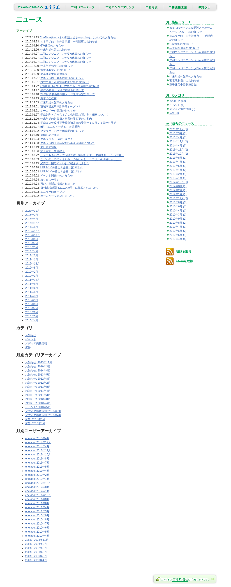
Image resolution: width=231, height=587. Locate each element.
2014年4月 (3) (177, 145)
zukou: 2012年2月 (36, 548)
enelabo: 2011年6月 (37, 503)
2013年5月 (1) (177, 165)
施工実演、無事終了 (52, 151)
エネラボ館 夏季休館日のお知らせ (62, 78)
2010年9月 (31, 300)
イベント (30, 339)
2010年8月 (31, 304)
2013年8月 (31, 239)
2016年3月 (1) (177, 133)
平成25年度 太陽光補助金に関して (62, 90)
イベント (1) (176, 105)
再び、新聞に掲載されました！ (59, 183)
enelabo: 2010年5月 (37, 531)
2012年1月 (31, 275)
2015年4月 (31, 218)
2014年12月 (32, 223)
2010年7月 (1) (177, 226)
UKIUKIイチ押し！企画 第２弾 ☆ (61, 167)
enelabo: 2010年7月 (37, 523)
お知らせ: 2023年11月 (38, 362)
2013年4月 (31, 251)
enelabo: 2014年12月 (38, 442)
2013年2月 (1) (177, 174)
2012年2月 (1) (177, 190)
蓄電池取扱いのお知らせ (55, 70)
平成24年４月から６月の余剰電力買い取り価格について (74, 114)
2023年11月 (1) (178, 129)
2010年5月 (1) (177, 235)
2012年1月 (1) (177, 194)
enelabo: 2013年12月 (38, 450)
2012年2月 (31, 271)
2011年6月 (31, 288)
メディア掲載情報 (36, 343)
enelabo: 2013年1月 (37, 478)
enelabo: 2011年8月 (37, 499)
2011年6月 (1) (177, 206)
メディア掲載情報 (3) (182, 109)
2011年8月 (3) (177, 202)
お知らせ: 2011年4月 (38, 390)
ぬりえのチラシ (49, 179)
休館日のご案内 (49, 135)
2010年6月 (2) (177, 230)
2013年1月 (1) (177, 178)
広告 (28, 347)
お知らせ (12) (177, 100)
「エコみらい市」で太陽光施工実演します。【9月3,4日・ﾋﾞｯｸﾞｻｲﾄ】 (82, 155)
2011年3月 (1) (177, 214)
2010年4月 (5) (177, 239)
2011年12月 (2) (178, 198)
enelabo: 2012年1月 (37, 491)
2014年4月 (31, 227)
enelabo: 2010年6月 (37, 527)
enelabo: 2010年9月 (37, 515)
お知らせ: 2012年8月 (38, 378)
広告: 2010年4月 (35, 423)
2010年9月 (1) (177, 218)
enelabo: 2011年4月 (37, 507)
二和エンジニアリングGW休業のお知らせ (65, 53)
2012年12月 (32, 263)
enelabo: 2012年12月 (38, 483)
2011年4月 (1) (177, 210)
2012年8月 (31, 267)
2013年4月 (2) (177, 170)
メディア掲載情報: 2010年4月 (43, 415)
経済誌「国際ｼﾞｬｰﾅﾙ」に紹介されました (64, 163)
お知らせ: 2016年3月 (38, 366)
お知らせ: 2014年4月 (38, 370)
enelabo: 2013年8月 (37, 458)
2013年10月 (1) (178, 153)
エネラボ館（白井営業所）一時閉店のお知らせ (68, 41)
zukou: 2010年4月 (36, 560)
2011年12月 (32, 279)
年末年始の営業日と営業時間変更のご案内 (66, 118)
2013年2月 (31, 255)
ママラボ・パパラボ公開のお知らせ (62, 130)
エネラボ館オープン (52, 191)
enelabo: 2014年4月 (37, 446)
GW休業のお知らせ (52, 45)
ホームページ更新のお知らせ (58, 110)
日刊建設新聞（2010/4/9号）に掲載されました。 (70, 187)
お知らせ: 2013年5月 (38, 374)
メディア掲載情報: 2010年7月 (43, 411)
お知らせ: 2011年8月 (38, 386)
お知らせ (30, 335)
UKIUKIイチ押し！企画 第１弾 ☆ (61, 171)
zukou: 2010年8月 (36, 556)
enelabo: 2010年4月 (37, 535)
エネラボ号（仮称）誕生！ (56, 139)
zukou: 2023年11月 (37, 539)
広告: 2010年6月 (35, 419)
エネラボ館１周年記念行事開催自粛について (67, 143)
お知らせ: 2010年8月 (38, 399)
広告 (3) (174, 113)
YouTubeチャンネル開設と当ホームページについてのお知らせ (78, 37)
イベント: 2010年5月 (38, 407)
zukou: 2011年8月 (36, 552)
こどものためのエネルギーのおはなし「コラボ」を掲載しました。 (81, 159)
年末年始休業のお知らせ (55, 49)
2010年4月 (31, 320)
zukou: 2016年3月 (36, 543)
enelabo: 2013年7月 (37, 462)
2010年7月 (31, 308)
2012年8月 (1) (177, 186)
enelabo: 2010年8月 (37, 519)
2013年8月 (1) (177, 157)
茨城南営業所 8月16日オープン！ (60, 106)
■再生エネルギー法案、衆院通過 (60, 126)
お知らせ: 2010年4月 (38, 403)
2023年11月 (32, 210)
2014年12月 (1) (178, 141)
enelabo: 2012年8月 (37, 487)
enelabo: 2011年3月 (37, 511)
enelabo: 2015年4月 (37, 438)
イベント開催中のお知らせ (56, 175)
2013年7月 (31, 243)
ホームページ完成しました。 (58, 195)
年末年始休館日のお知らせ (56, 65)
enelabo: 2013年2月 (37, 474)
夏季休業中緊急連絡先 (53, 74)
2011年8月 (31, 283)
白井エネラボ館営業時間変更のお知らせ (64, 82)
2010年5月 (31, 316)
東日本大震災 (48, 147)
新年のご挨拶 (48, 98)
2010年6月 (31, 312)
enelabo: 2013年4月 (37, 470)
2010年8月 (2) (177, 222)
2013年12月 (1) (178, 149)
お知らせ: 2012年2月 (38, 382)
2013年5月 (31, 247)
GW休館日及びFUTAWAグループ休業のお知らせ (69, 86)
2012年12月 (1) (178, 182)
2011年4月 (31, 292)
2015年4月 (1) (177, 137)
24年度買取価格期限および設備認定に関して (67, 94)
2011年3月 (31, 296)
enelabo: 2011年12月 (38, 495)
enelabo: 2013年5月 (37, 466)
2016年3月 (31, 214)
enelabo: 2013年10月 (38, 454)
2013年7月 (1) (177, 161)
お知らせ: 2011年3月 (38, 395)
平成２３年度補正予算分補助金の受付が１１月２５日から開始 (78, 122)
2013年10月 (32, 235)
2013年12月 (32, 231)
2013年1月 (31, 259)
